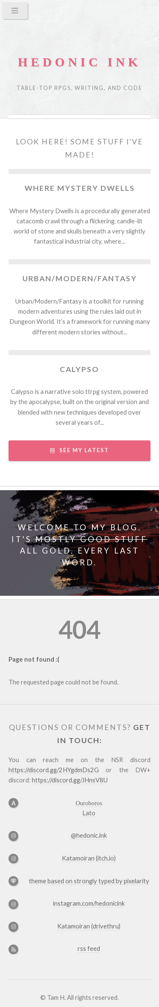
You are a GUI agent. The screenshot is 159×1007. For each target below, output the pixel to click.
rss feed (89, 948)
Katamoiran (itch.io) (89, 858)
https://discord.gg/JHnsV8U (70, 780)
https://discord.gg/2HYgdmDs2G (53, 770)
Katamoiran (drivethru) (88, 926)
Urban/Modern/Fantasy (79, 278)
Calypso (79, 369)
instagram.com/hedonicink (89, 903)
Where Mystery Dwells (80, 188)
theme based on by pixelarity (89, 881)
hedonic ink (79, 62)
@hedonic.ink (89, 835)
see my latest (84, 450)
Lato (88, 813)
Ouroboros (88, 803)
